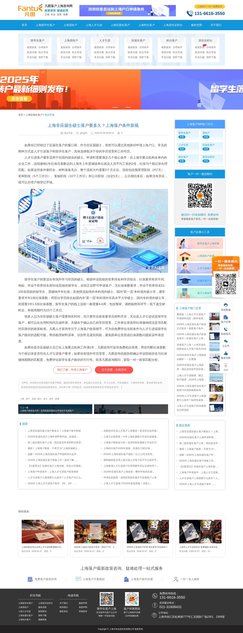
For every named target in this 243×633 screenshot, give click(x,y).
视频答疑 (42, 619)
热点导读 (43, 52)
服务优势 (196, 25)
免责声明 (83, 607)
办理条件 (43, 47)
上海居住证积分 (173, 25)
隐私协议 (64, 611)
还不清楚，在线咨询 (114, 369)
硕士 (40, 399)
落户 (28, 399)
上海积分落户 (146, 25)
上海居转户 (70, 25)
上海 (22, 399)
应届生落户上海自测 (208, 280)
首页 (24, 25)
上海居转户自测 (205, 255)
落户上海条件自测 (207, 293)
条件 (51, 399)
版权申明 (83, 603)
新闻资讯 (42, 611)
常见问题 (32, 57)
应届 (34, 399)
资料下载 (43, 57)
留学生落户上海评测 (208, 243)
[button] (115, 107)
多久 (45, 399)
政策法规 (32, 52)
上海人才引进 (94, 25)
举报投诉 (83, 611)
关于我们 (215, 25)
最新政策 (32, 47)
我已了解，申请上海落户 (72, 369)
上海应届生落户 (120, 25)
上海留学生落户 (45, 25)
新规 (57, 399)
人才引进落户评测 (207, 268)
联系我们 (64, 607)
